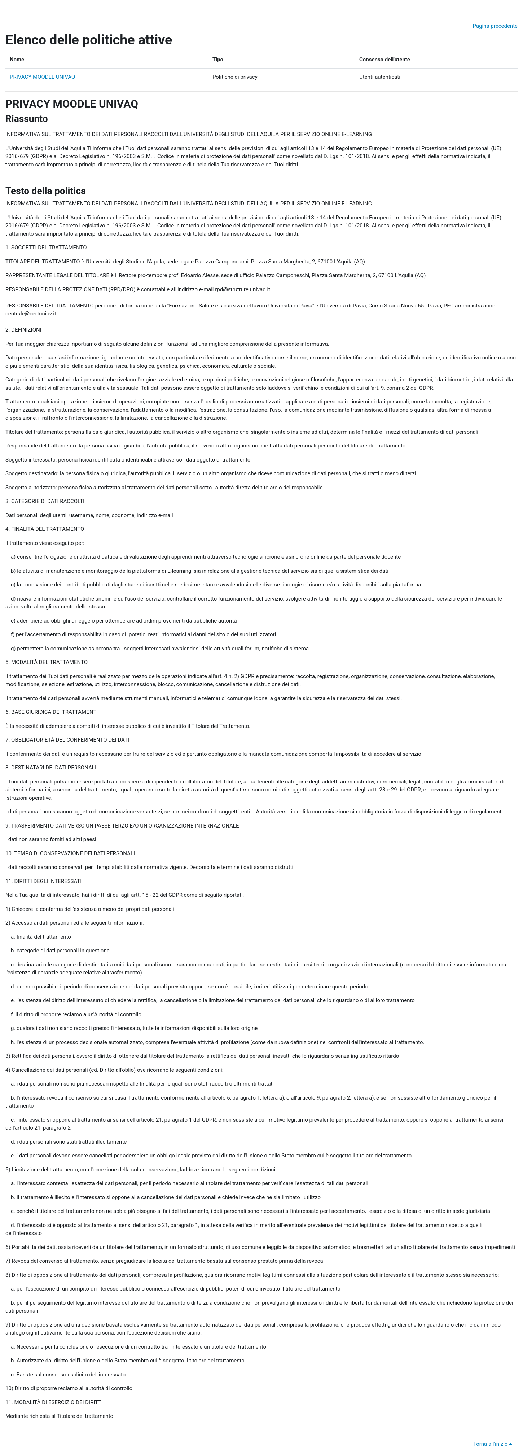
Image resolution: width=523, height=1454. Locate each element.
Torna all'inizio (494, 1444)
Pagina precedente (495, 26)
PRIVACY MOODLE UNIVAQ (42, 77)
